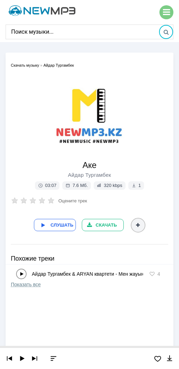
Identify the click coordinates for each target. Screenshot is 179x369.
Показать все (26, 284)
